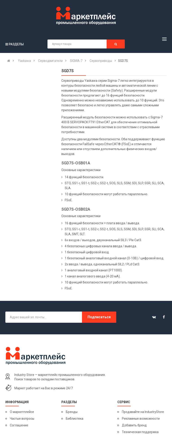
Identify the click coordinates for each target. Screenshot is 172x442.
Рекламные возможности (141, 418)
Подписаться (99, 317)
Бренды (71, 412)
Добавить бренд (134, 425)
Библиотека (74, 418)
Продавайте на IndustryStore (143, 412)
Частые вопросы (22, 418)
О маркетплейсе (22, 412)
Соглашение (19, 425)
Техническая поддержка (140, 432)
